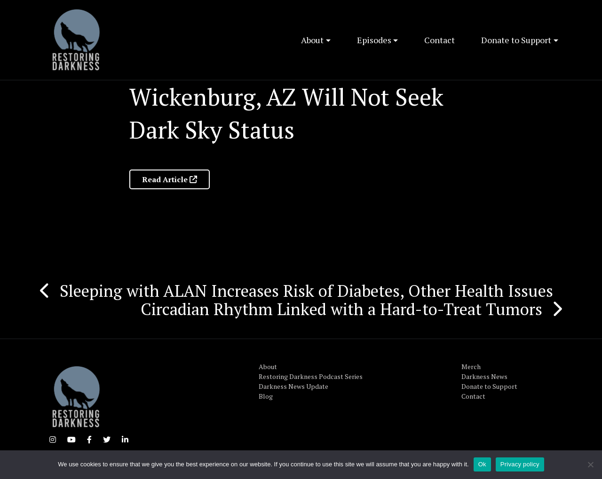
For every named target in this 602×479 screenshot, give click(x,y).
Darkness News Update (293, 386)
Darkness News (484, 376)
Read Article (169, 179)
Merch (471, 366)
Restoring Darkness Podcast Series (311, 376)
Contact (439, 40)
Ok (482, 464)
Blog (266, 396)
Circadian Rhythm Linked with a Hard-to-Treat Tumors (341, 309)
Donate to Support (516, 40)
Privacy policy (519, 464)
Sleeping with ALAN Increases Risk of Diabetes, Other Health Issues (306, 290)
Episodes (374, 40)
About (312, 40)
